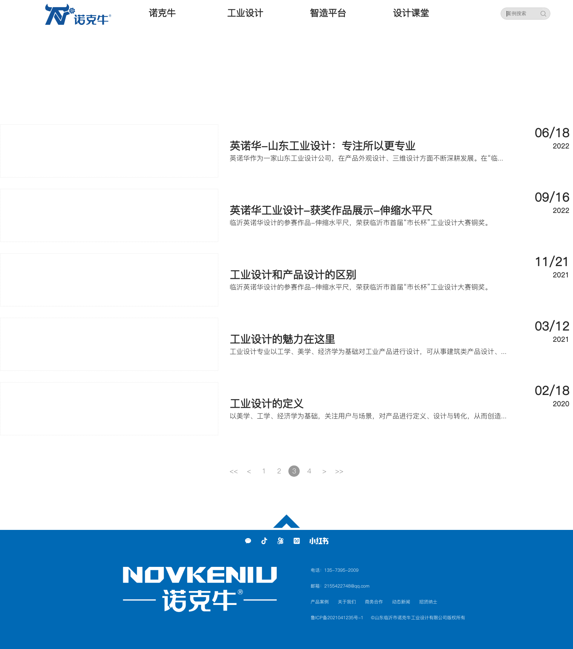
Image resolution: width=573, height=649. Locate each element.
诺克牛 (162, 13)
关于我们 (347, 601)
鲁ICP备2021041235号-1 (337, 617)
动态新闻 (401, 601)
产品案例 (320, 601)
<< (234, 471)
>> (339, 471)
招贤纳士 (428, 601)
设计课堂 (411, 13)
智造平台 (328, 13)
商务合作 (374, 601)
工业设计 (245, 13)
